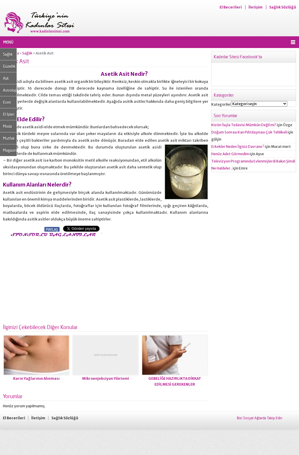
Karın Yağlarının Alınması (36, 378)
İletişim (255, 7)
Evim (7, 102)
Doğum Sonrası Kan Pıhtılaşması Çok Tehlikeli (249, 132)
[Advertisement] (52, 279)
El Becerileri (231, 7)
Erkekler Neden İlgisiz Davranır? (237, 146)
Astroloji (9, 90)
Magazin (10, 150)
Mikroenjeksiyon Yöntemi (105, 378)
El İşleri (8, 114)
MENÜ (8, 42)
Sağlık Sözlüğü (282, 7)
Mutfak (9, 138)
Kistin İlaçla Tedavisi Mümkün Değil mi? (243, 125)
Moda (7, 126)
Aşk (6, 78)
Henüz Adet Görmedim (230, 154)
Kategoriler (221, 104)
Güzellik (9, 66)
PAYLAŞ (52, 229)
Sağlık (8, 54)
